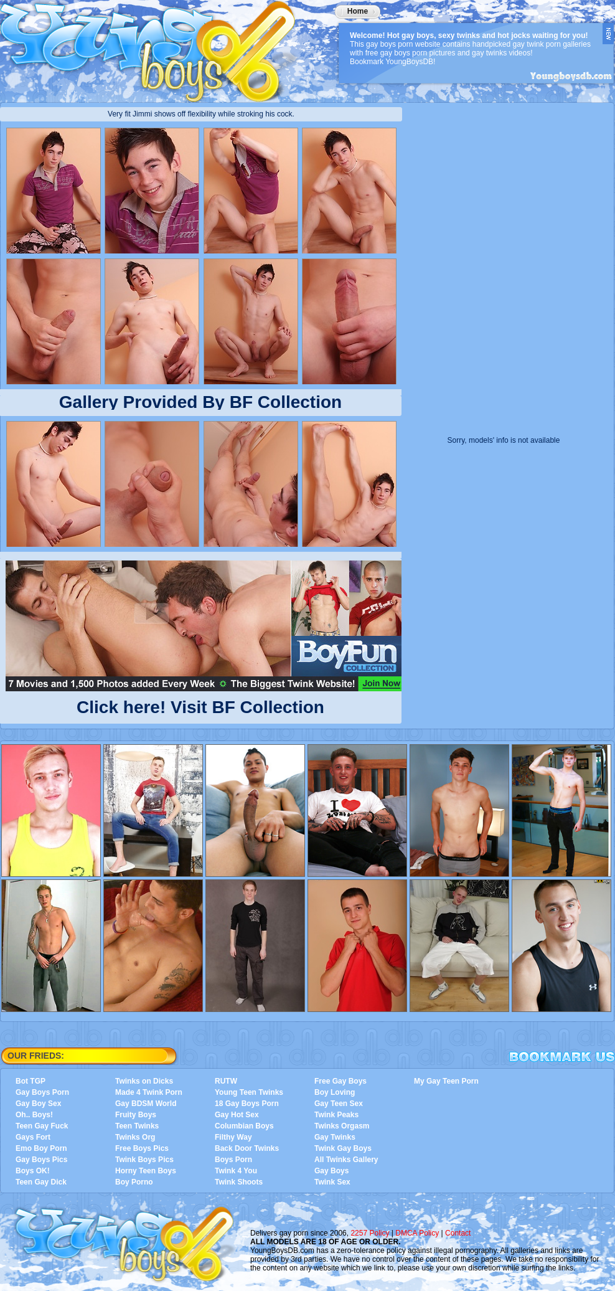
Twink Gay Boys (343, 1148)
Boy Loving (334, 1092)
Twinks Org (135, 1137)
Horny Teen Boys (145, 1170)
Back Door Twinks (247, 1148)
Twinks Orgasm (341, 1126)
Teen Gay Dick (41, 1182)
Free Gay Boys (340, 1081)
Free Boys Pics (142, 1148)
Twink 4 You (236, 1170)
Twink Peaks (336, 1114)
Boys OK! (33, 1170)
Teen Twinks (137, 1126)
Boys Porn (233, 1159)
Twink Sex (332, 1182)
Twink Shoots (239, 1182)
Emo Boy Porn (41, 1148)
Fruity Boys (135, 1114)
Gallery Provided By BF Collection (200, 402)
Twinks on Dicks (144, 1081)
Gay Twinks (334, 1137)
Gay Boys (331, 1170)
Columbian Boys (244, 1126)
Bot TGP (30, 1081)
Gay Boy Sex (38, 1103)
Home (357, 11)
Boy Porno (134, 1182)
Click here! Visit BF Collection (200, 705)
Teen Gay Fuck (42, 1126)
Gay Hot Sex (237, 1114)
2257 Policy (369, 1233)
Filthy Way (233, 1137)
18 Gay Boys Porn (247, 1103)
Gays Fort (33, 1137)
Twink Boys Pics (144, 1159)
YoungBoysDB (155, 46)
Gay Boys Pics (41, 1159)
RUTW (226, 1081)
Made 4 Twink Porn (148, 1092)
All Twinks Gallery (346, 1159)
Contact (458, 1233)
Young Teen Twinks (249, 1092)
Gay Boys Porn (42, 1092)
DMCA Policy (417, 1233)
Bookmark (562, 1056)
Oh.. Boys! (34, 1114)
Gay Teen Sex (338, 1103)
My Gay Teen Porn (446, 1081)
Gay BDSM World (145, 1103)
